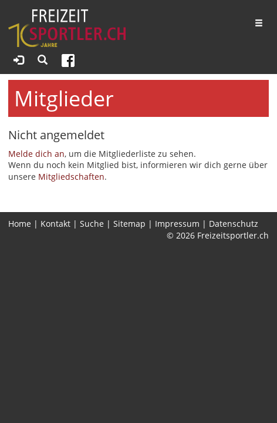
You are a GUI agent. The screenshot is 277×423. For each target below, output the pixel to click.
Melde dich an (36, 153)
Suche (92, 223)
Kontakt (55, 223)
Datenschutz (233, 223)
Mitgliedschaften (71, 176)
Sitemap (129, 223)
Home (19, 223)
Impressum (177, 223)
